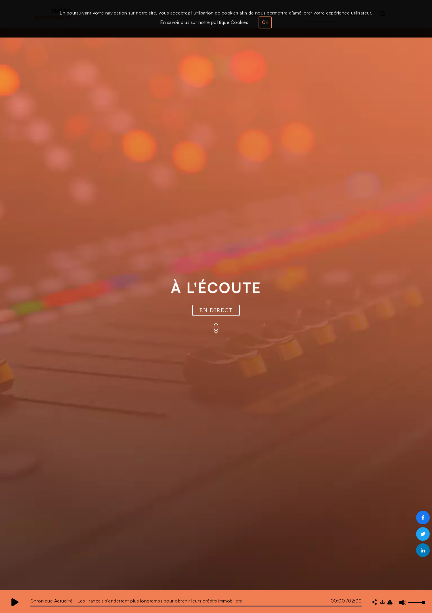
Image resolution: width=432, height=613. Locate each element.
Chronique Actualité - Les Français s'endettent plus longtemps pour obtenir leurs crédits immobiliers (136, 601)
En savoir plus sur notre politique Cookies (204, 22)
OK (265, 22)
